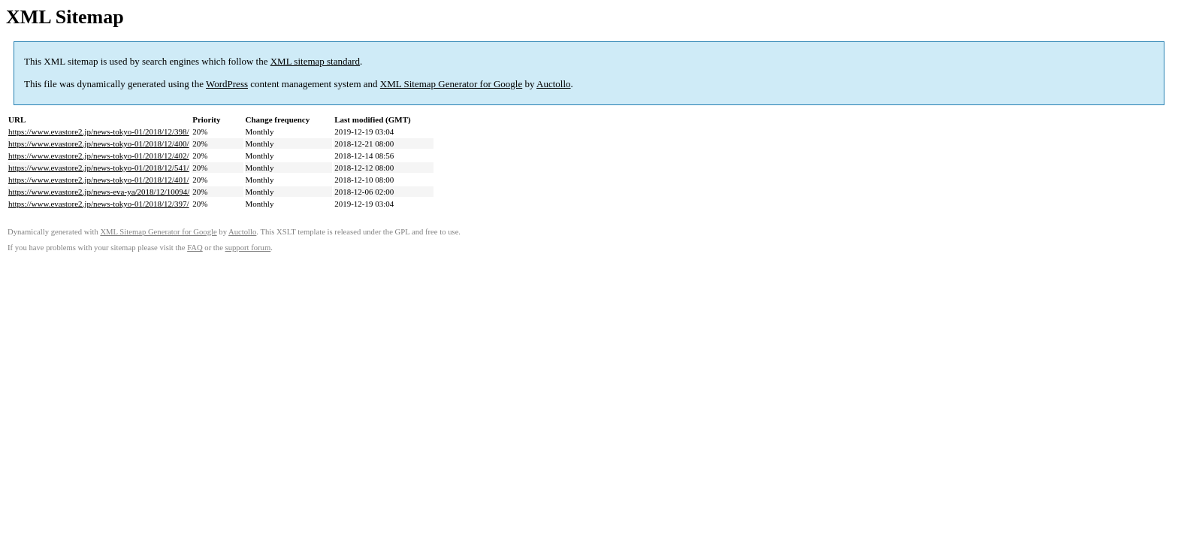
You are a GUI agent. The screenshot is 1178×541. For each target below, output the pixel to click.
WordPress (227, 83)
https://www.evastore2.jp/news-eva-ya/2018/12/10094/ (98, 191)
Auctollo (553, 83)
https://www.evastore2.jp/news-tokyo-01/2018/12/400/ (98, 143)
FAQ (195, 247)
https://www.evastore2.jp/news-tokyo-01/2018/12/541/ (98, 167)
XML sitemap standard (315, 61)
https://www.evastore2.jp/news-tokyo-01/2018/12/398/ (98, 131)
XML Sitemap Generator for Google (451, 83)
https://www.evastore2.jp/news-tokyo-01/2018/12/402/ (98, 155)
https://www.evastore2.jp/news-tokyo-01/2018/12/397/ (98, 203)
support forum (248, 247)
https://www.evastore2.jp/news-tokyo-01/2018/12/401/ (98, 179)
